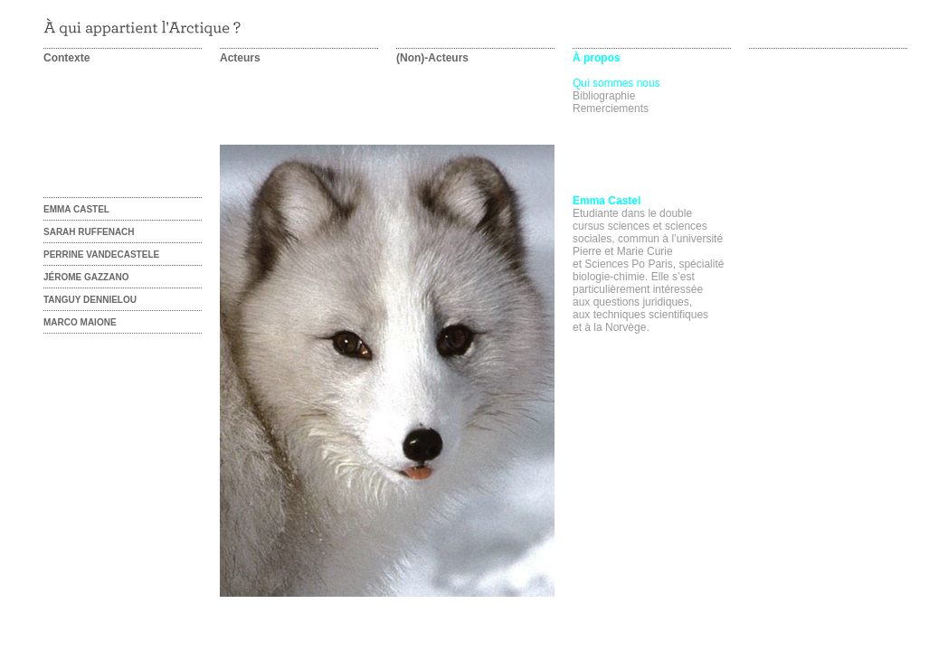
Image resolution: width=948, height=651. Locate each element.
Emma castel (76, 209)
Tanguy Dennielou (90, 300)
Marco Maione (80, 322)
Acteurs (240, 58)
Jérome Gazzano (85, 277)
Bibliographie (604, 96)
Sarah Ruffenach (89, 232)
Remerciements (611, 108)
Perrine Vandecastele (101, 254)
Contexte (66, 58)
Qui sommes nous (616, 83)
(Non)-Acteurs (432, 58)
